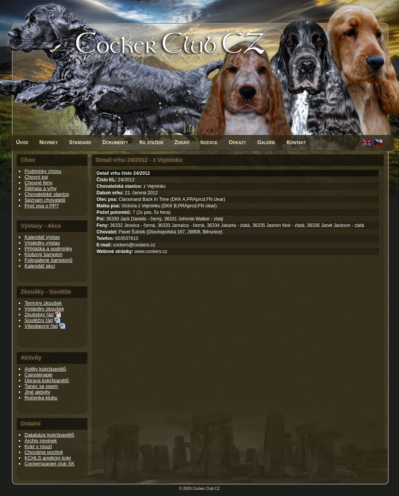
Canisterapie (38, 375)
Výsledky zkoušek (44, 309)
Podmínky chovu (43, 171)
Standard (80, 142)
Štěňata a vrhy (41, 188)
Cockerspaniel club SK (50, 463)
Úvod (22, 142)
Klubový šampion (43, 254)
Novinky (48, 142)
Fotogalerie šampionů (48, 260)
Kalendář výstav (42, 237)
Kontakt (296, 142)
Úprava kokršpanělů (47, 380)
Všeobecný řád (41, 326)
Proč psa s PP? (42, 206)
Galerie (266, 142)
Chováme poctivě (44, 452)
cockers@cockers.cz (134, 245)
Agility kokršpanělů (45, 369)
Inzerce (208, 142)
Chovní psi (36, 177)
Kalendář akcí (40, 266)
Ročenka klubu (41, 398)
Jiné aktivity (37, 392)
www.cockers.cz (150, 251)
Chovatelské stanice (47, 194)
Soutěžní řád (39, 320)
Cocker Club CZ (206, 488)
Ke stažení (151, 142)
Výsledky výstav (42, 243)
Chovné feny (38, 183)
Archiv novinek (41, 440)
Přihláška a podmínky (48, 248)
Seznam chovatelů (45, 200)
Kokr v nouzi (38, 446)
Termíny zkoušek (43, 303)
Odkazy (237, 142)
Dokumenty (115, 142)
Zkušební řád (39, 314)
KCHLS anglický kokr (48, 458)
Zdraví (181, 142)
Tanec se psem (41, 386)
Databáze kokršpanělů (49, 435)
